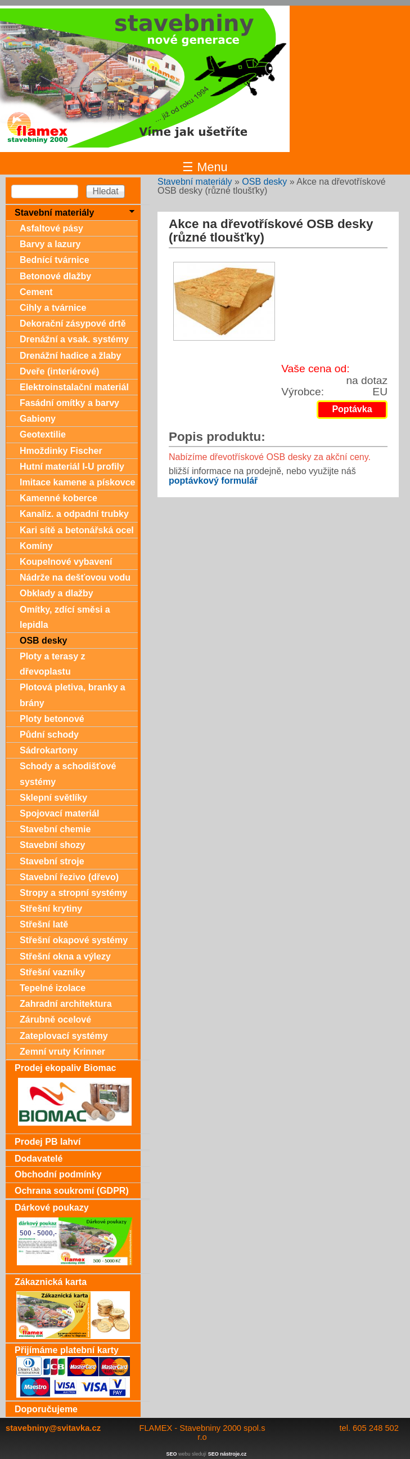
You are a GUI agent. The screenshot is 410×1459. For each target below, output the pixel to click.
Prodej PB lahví (47, 1141)
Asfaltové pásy (51, 228)
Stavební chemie (55, 829)
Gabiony (38, 418)
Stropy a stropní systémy (73, 893)
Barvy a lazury (50, 244)
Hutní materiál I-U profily (72, 466)
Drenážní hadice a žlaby (70, 355)
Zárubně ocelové (55, 1019)
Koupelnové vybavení (66, 561)
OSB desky (264, 181)
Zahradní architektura (66, 1004)
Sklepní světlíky (53, 797)
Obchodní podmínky (58, 1174)
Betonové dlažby (55, 276)
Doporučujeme (46, 1409)
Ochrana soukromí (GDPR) (72, 1190)
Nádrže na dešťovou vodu (75, 577)
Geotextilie (43, 434)
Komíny (36, 546)
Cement (36, 292)
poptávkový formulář (213, 480)
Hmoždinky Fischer (61, 451)
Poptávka (352, 409)
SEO (171, 1454)
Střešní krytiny (51, 908)
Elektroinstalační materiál (74, 387)
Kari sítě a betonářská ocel (77, 530)
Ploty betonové (52, 719)
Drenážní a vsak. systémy (74, 339)
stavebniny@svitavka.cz (53, 1428)
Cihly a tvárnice (53, 308)
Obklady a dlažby (56, 593)
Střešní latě (44, 924)
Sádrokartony (49, 750)
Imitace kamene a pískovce (77, 482)
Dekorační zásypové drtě (73, 323)
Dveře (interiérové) (59, 371)
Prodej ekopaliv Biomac (65, 1068)
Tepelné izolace (52, 988)
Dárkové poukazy (52, 1207)
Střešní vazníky (52, 972)
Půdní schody (49, 734)
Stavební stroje (52, 861)
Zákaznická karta (51, 1282)
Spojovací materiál (59, 813)
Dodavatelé (38, 1158)
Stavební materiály (194, 181)
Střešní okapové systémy (74, 940)
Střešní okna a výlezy (65, 956)
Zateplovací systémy (64, 1036)
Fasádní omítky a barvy (69, 403)
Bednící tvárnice (54, 260)
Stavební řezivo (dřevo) (69, 877)
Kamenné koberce (58, 498)
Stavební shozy (52, 845)
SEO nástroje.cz (227, 1454)
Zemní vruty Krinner (62, 1051)
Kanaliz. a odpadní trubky (74, 514)
